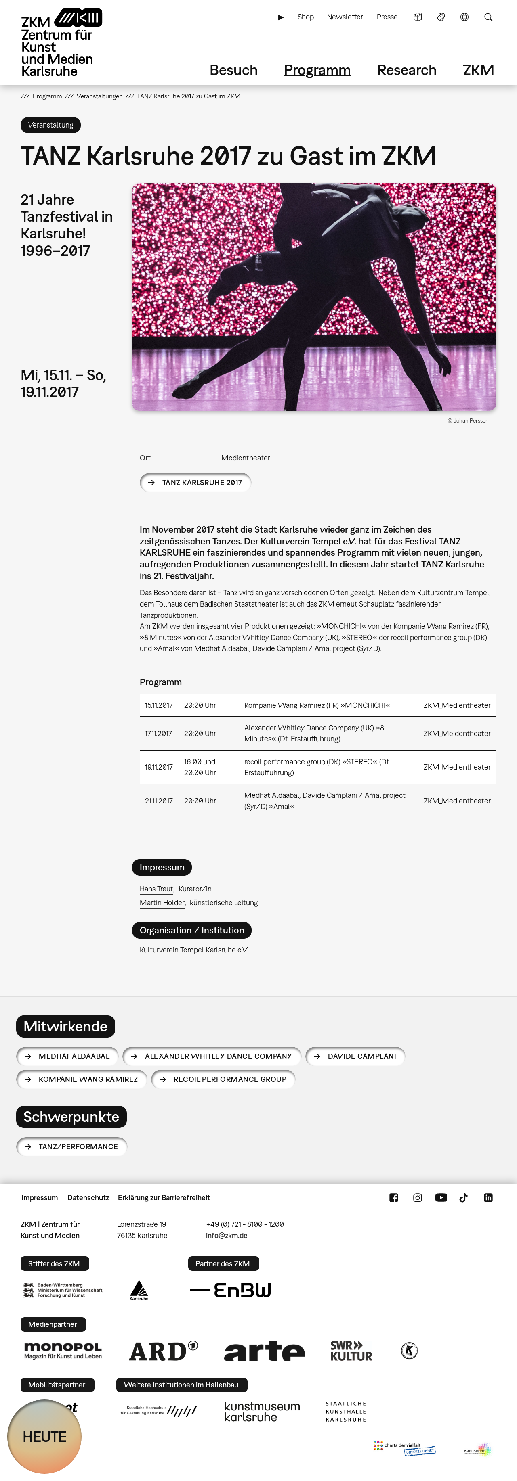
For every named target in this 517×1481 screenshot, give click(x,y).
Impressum (39, 1197)
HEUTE (45, 1436)
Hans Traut (156, 889)
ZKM (478, 69)
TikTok (464, 1197)
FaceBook (394, 1197)
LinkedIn (488, 1197)
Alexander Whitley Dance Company (218, 1056)
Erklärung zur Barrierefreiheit (164, 1197)
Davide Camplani (362, 1056)
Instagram (418, 1197)
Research (407, 69)
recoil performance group (230, 1079)
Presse (387, 17)
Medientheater (245, 458)
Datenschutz (88, 1197)
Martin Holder (162, 902)
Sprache (464, 17)
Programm (317, 69)
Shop (306, 17)
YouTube (441, 1197)
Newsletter (345, 17)
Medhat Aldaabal (74, 1056)
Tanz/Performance (78, 1146)
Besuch (234, 69)
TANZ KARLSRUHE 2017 (202, 482)
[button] (314, 297)
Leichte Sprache (418, 17)
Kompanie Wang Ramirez (88, 1079)
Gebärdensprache (441, 17)
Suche (488, 17)
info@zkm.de (227, 1235)
